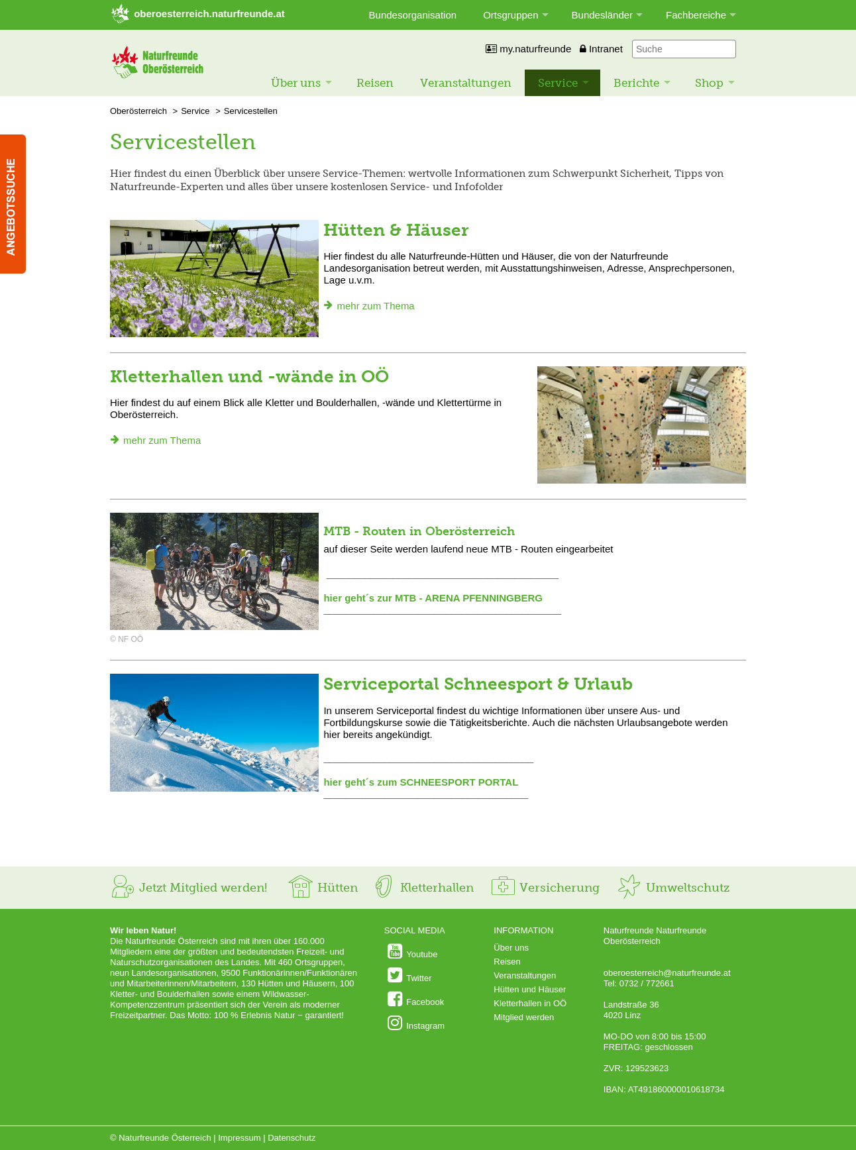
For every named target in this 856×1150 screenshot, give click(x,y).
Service (558, 82)
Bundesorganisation (413, 15)
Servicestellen (251, 111)
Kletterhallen (422, 887)
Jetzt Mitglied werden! (188, 887)
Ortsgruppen (510, 15)
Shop (709, 82)
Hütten (323, 887)
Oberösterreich (138, 111)
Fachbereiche (696, 15)
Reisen (375, 82)
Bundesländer (602, 15)
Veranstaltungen (465, 82)
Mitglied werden (524, 1017)
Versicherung (545, 887)
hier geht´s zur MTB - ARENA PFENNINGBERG (433, 597)
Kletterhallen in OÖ (530, 1003)
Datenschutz (291, 1138)
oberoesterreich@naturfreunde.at (667, 973)
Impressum (239, 1138)
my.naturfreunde (528, 48)
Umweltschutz (672, 887)
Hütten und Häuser (530, 989)
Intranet (601, 48)
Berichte (636, 82)
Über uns (296, 82)
